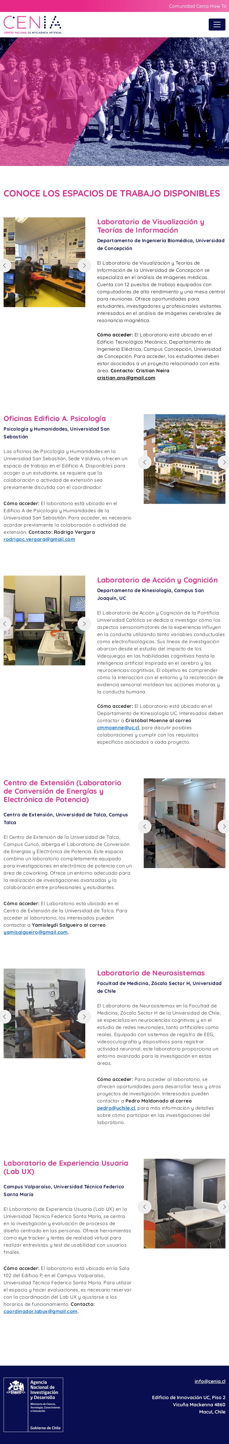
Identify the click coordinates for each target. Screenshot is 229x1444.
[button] (84, 265)
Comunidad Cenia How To (198, 6)
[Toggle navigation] (217, 25)
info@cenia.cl (210, 1381)
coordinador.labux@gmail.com (41, 1311)
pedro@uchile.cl (116, 1108)
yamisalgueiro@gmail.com (36, 932)
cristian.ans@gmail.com (126, 378)
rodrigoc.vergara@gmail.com (39, 539)
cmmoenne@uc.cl (118, 728)
